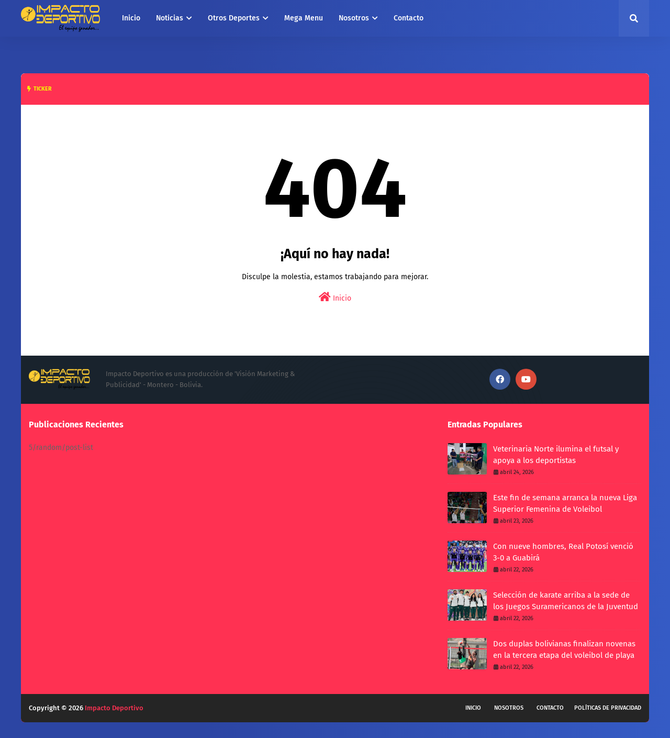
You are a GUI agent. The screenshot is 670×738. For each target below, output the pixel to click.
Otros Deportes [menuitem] (234, 18)
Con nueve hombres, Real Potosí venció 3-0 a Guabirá (563, 552)
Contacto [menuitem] (408, 18)
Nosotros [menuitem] (354, 18)
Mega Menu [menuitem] (303, 18)
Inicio (335, 297)
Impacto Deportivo (114, 708)
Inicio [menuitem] (131, 18)
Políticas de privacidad (607, 707)
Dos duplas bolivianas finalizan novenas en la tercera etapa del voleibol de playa (564, 649)
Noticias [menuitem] (169, 18)
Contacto (550, 707)
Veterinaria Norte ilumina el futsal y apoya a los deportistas (556, 455)
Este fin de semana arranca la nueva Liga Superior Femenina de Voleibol (565, 503)
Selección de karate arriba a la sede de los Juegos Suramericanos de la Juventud (565, 601)
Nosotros (508, 707)
